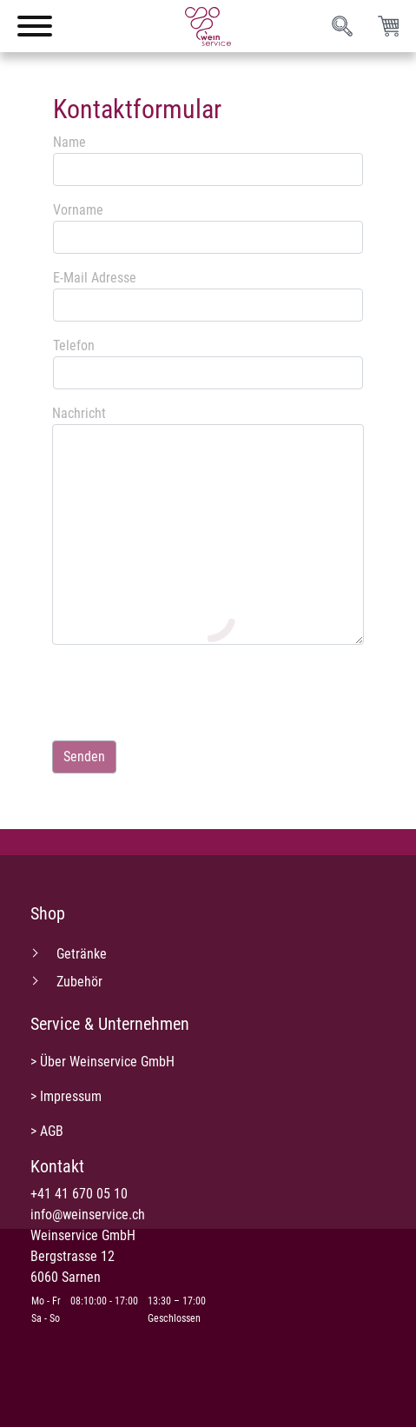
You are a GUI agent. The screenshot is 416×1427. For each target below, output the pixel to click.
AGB (51, 1131)
